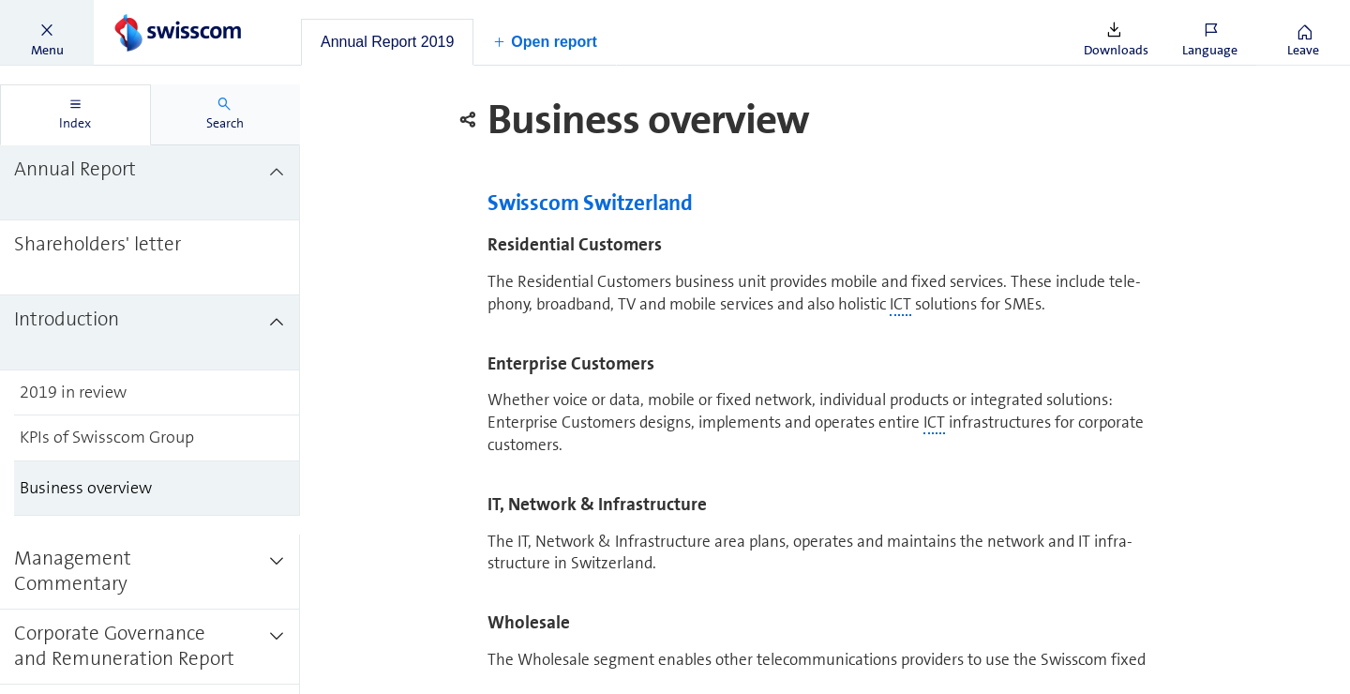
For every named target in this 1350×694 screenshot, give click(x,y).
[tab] (387, 42)
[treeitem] (150, 182)
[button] (47, 33)
